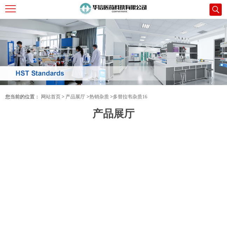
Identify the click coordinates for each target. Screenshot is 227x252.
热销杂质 (99, 96)
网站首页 (51, 96)
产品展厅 (75, 96)
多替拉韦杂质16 (130, 96)
